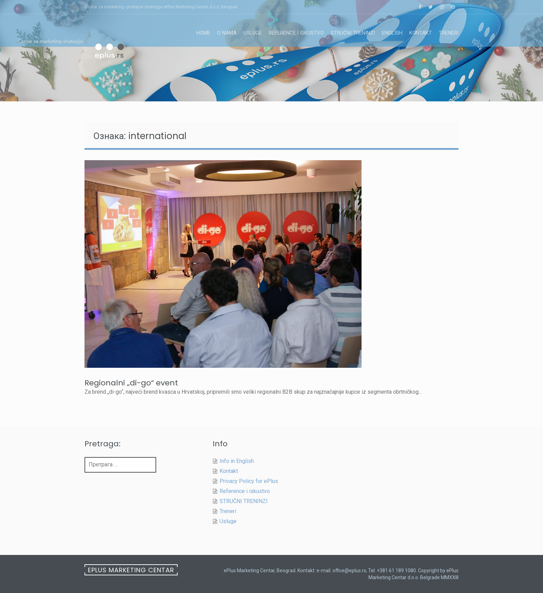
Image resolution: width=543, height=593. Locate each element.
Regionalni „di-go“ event (131, 382)
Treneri (449, 33)
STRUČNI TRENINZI (353, 33)
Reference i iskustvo (296, 33)
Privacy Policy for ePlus (249, 481)
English (392, 33)
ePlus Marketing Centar (131, 570)
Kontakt (420, 33)
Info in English (237, 461)
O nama (227, 33)
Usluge (252, 33)
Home (203, 33)
